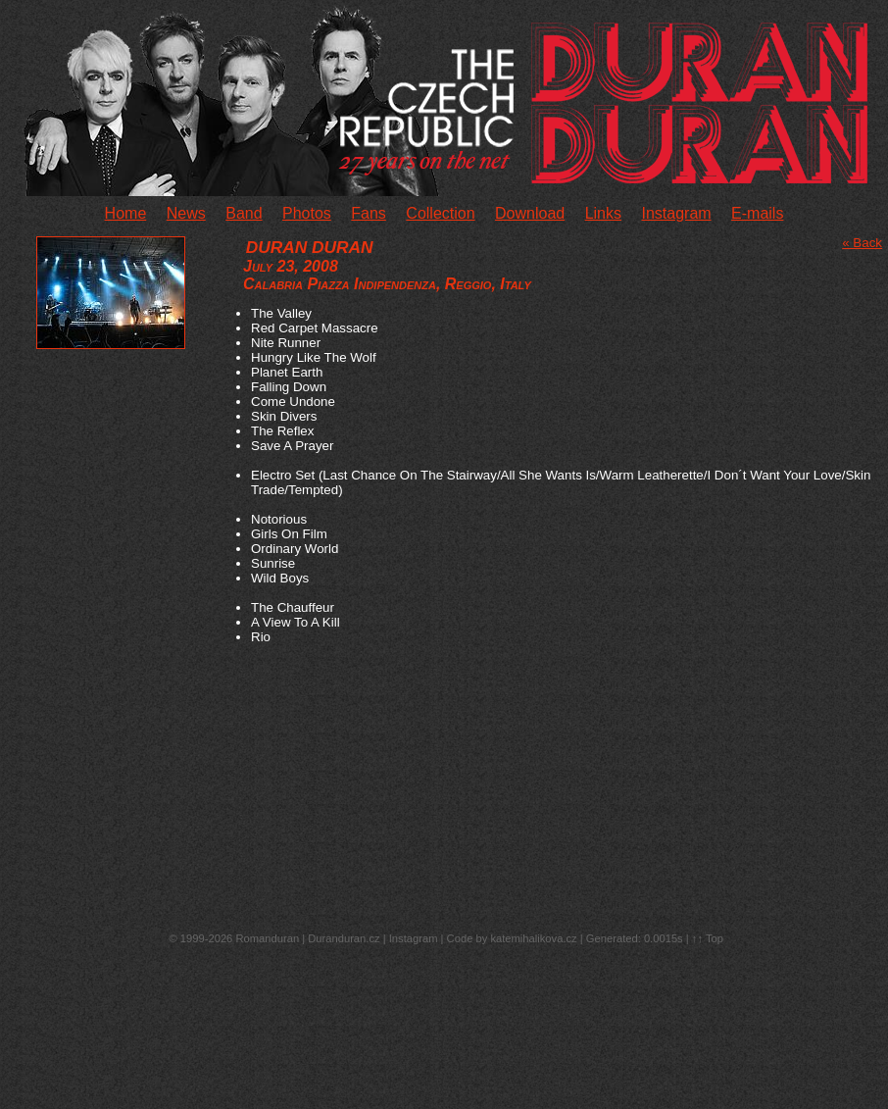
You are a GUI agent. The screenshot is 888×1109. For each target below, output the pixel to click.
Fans (368, 213)
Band (243, 213)
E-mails (757, 213)
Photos (306, 213)
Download (530, 213)
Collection (440, 213)
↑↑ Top (707, 938)
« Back (862, 242)
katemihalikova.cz (533, 938)
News (186, 213)
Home (126, 213)
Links (603, 213)
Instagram (676, 213)
